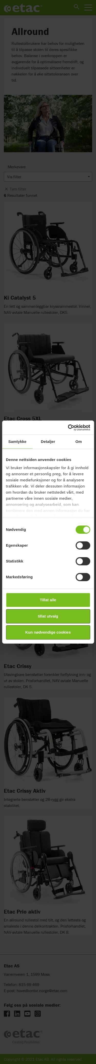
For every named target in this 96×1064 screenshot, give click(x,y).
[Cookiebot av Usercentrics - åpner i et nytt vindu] (68, 427)
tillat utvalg (48, 616)
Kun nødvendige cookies (48, 632)
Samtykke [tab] (17, 441)
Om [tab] (79, 441)
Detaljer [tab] (48, 441)
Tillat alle (48, 600)
